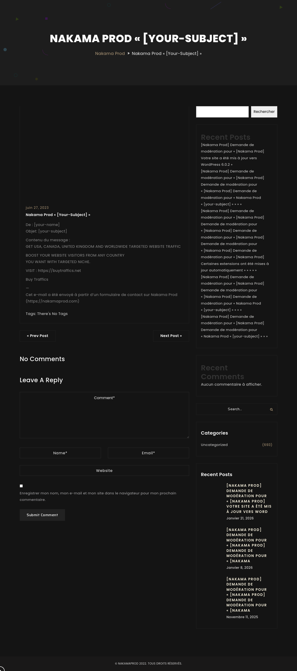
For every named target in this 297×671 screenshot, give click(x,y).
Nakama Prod (110, 53)
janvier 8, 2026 (239, 567)
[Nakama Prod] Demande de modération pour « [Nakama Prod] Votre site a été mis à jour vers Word (249, 498)
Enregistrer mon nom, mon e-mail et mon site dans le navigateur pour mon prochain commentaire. (98, 496)
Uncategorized (214, 444)
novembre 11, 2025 (242, 617)
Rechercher (264, 111)
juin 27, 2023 (37, 207)
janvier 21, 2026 (240, 518)
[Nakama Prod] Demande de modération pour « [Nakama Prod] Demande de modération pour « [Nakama (246, 545)
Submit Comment (42, 515)
